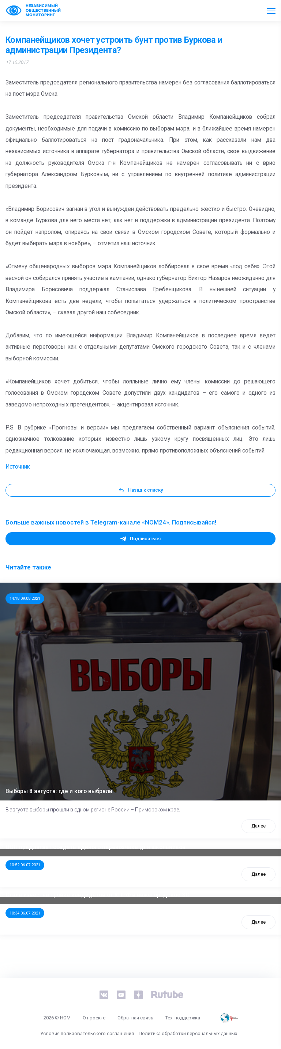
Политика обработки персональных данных (188, 1033)
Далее (258, 826)
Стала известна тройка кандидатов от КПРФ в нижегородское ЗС (97, 895)
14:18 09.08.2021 (25, 598)
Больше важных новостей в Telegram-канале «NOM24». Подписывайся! (110, 522)
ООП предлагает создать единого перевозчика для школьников (95, 847)
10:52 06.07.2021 (25, 864)
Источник (17, 466)
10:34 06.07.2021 (25, 913)
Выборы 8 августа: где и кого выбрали (58, 791)
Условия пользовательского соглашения (87, 1033)
